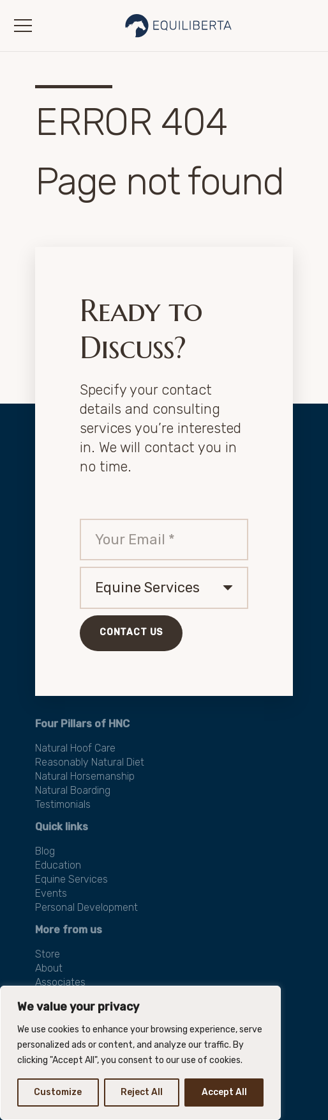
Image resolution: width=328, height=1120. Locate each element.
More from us (68, 930)
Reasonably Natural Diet (89, 762)
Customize (58, 1092)
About (49, 968)
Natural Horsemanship (85, 776)
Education (58, 865)
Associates (60, 982)
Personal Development (86, 907)
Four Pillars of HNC (82, 724)
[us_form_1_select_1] (164, 588)
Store (47, 954)
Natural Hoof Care (75, 748)
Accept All (224, 1092)
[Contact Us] (131, 633)
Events (51, 893)
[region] (140, 1053)
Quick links (61, 827)
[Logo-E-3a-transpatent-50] (178, 26)
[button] (23, 26)
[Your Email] (164, 540)
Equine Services (71, 879)
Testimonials (63, 804)
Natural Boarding (72, 790)
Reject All (142, 1092)
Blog (45, 851)
